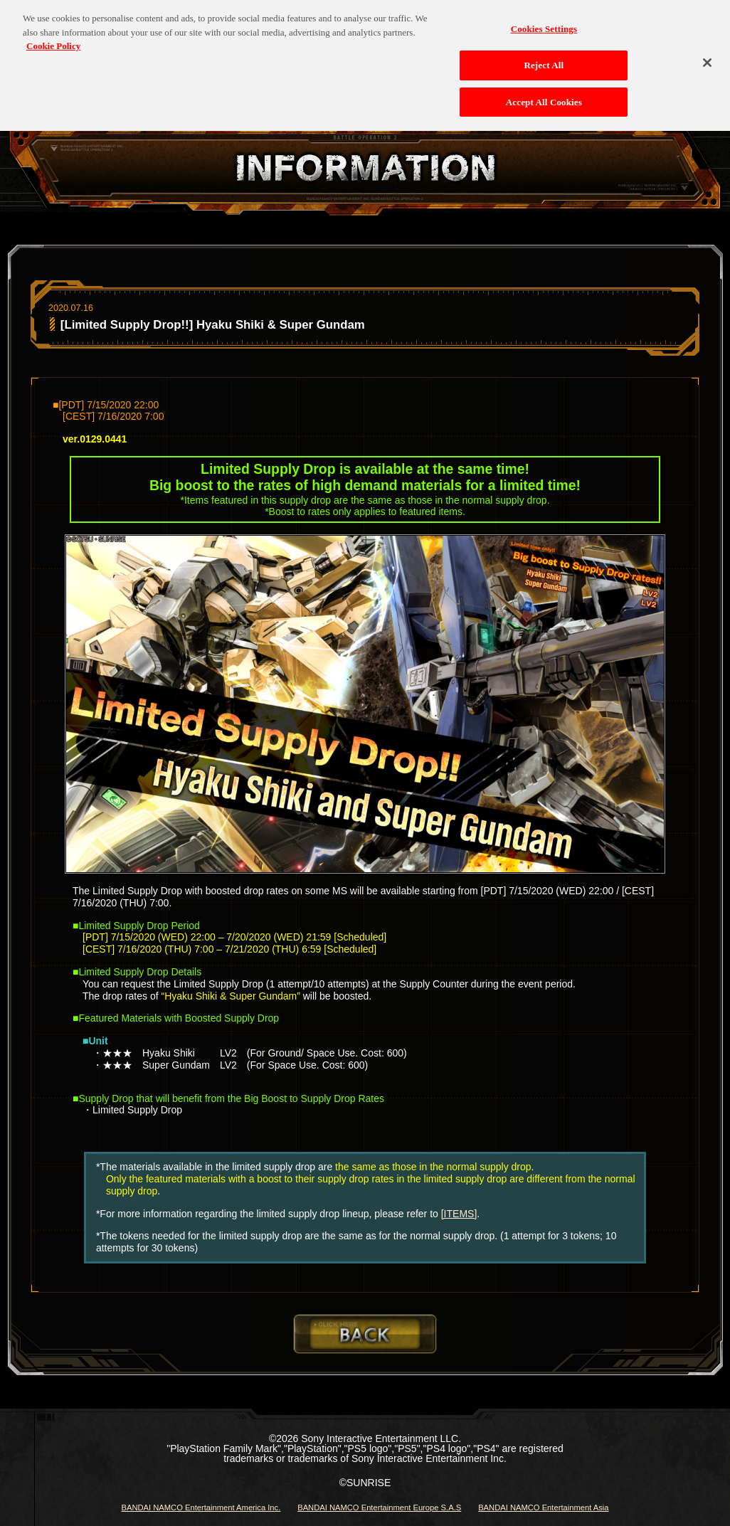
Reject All (544, 58)
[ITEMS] (459, 1213)
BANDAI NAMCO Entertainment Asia (543, 1507)
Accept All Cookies (544, 95)
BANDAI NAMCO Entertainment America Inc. (200, 1507)
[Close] (707, 56)
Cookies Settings (544, 22)
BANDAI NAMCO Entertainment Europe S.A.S (379, 1507)
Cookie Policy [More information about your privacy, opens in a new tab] (53, 39)
